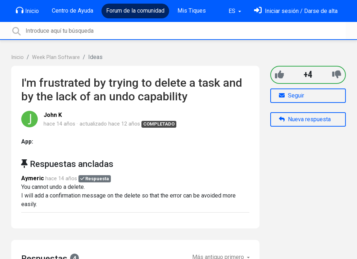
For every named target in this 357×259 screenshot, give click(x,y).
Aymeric (32, 178)
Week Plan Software (56, 57)
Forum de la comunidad (135, 10)
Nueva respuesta (305, 119)
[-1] (336, 74)
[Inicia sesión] (295, 11)
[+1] (279, 74)
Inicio (27, 10)
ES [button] (233, 11)
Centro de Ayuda (72, 10)
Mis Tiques (191, 10)
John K (53, 115)
